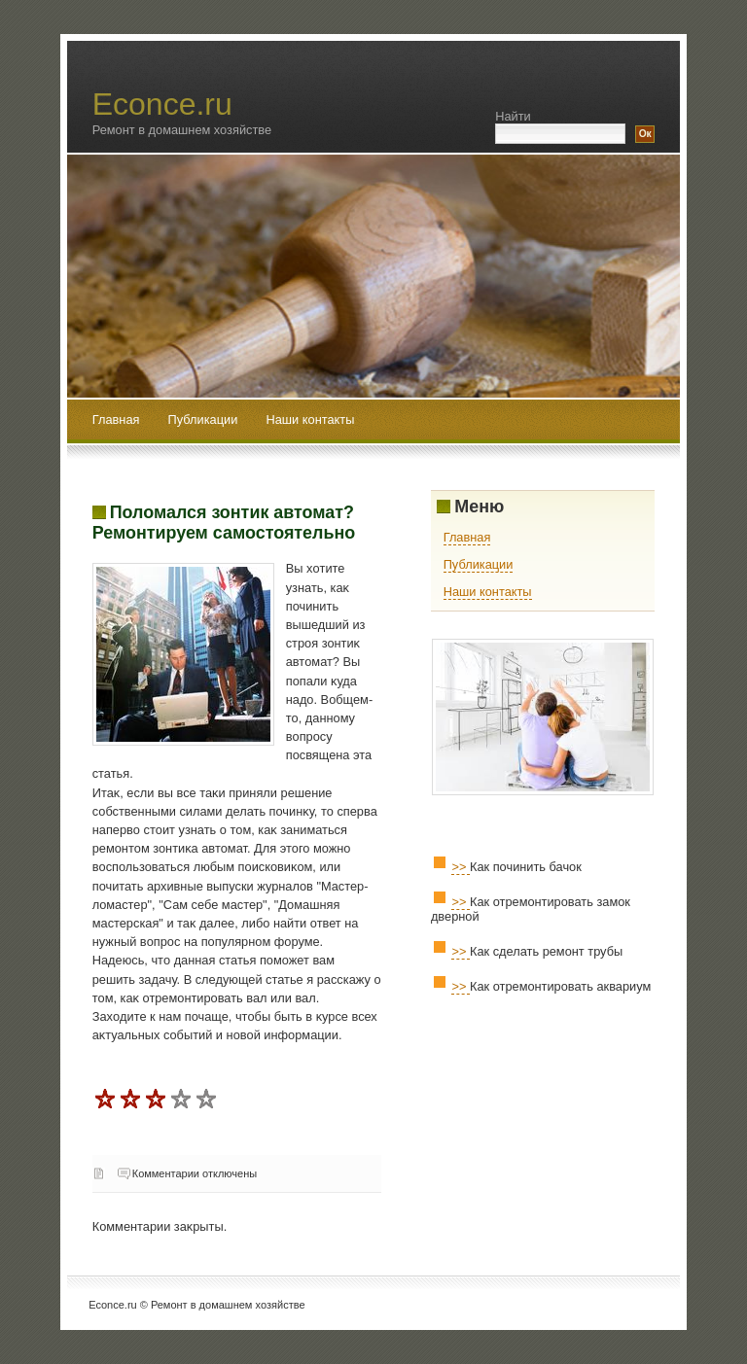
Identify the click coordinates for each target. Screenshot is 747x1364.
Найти (513, 116)
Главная (116, 419)
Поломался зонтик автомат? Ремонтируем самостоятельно (223, 522)
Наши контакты (310, 419)
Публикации (204, 419)
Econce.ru (162, 104)
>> (460, 866)
